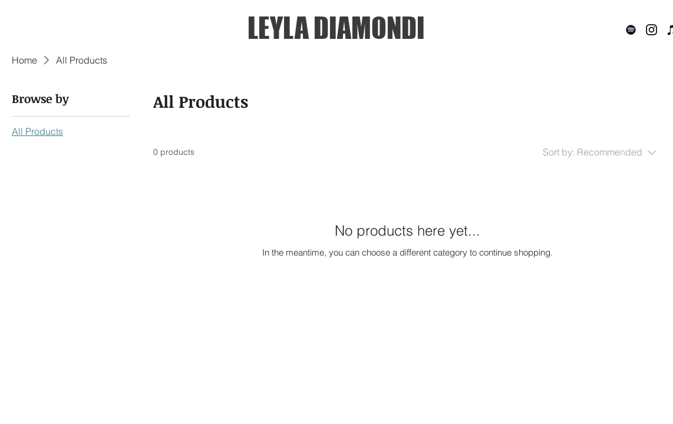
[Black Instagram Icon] (651, 29)
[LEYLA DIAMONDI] (336, 28)
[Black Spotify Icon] (630, 29)
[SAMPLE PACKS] (608, 396)
